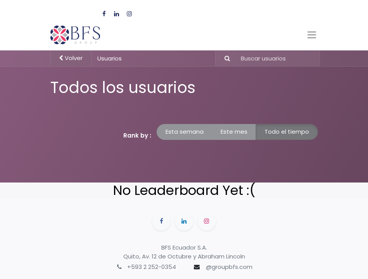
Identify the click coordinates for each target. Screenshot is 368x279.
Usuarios (109, 58)
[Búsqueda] (224, 59)
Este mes (234, 131)
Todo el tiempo (286, 131)
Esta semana (185, 131)
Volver (71, 58)
